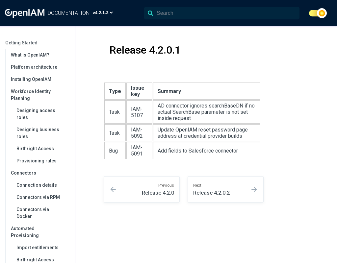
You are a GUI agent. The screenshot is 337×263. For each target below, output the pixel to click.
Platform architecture (34, 67)
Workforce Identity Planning (39, 95)
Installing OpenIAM (31, 79)
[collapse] (66, 42)
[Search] (221, 13)
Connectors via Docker (32, 213)
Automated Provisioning (39, 232)
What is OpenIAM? (30, 55)
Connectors (39, 173)
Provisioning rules (36, 160)
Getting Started (36, 42)
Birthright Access (35, 148)
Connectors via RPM (38, 197)
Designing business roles (37, 133)
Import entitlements (37, 247)
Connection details (36, 185)
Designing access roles (35, 114)
